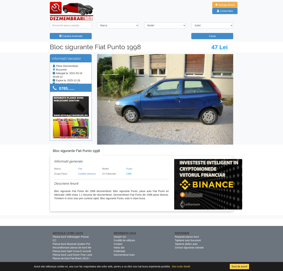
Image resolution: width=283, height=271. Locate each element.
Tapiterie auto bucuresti (188, 240)
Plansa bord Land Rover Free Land (72, 254)
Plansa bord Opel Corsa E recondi (72, 251)
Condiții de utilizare (124, 240)
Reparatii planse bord (187, 236)
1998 (128, 173)
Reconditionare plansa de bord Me (72, 247)
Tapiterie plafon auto (186, 244)
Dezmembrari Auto (124, 254)
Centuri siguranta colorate (189, 247)
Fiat (80, 168)
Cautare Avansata (70, 36)
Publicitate (119, 251)
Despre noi (120, 236)
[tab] (76, 151)
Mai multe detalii (181, 266)
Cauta (212, 36)
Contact (118, 244)
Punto (129, 168)
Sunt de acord (239, 266)
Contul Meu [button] (225, 11)
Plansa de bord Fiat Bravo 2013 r (71, 258)
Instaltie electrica (87, 173)
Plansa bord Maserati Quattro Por (71, 244)
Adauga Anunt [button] (224, 4)
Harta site (119, 247)
